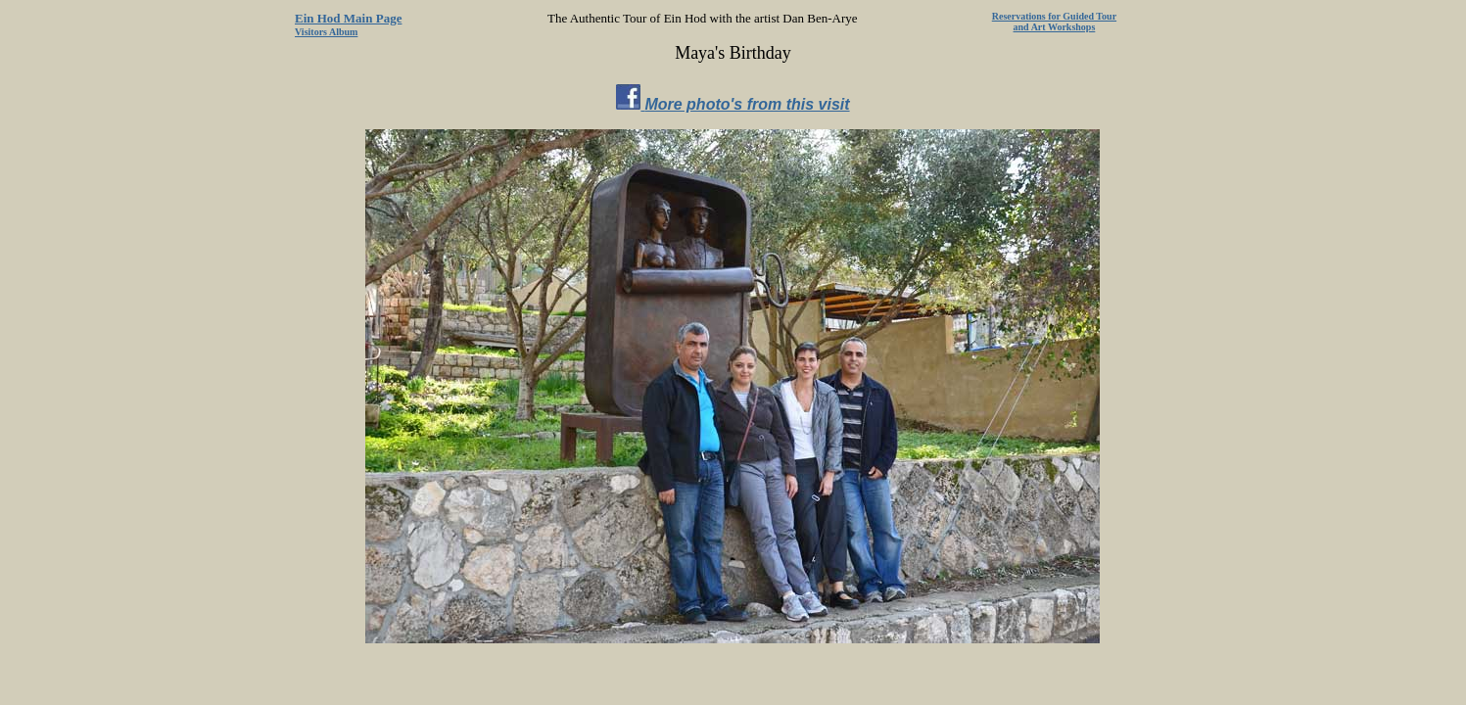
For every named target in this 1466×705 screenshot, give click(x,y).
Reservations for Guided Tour (1054, 16)
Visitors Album (326, 31)
